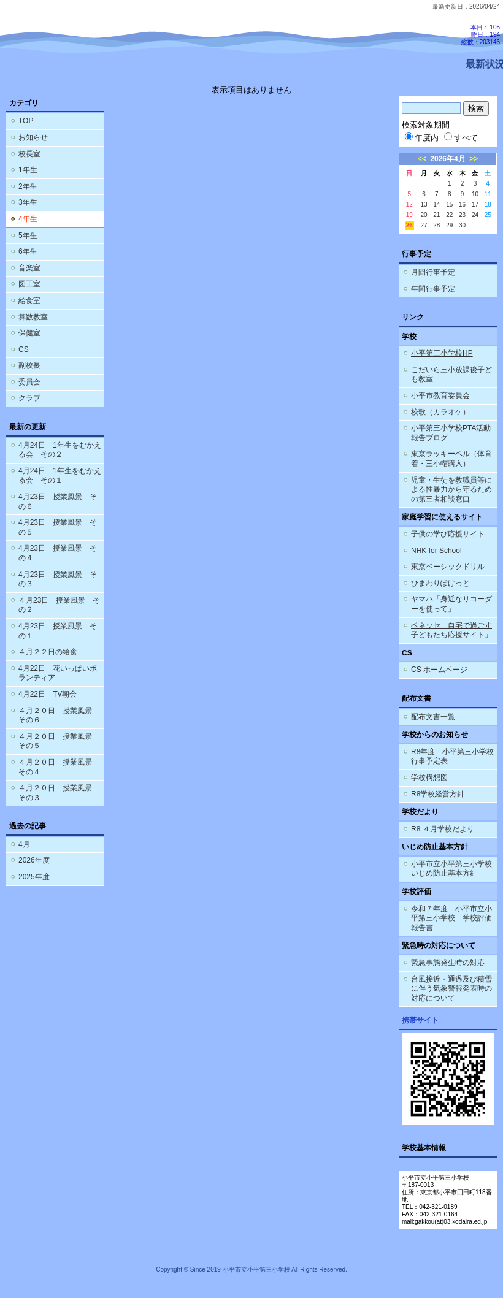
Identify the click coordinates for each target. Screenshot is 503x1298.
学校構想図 (429, 777)
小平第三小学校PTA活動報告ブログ (451, 433)
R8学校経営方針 (437, 794)
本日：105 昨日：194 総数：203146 (480, 34)
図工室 (29, 284)
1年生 (27, 170)
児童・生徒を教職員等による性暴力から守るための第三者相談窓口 (451, 489)
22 (449, 215)
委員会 (29, 382)
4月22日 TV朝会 (47, 694)
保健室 (29, 333)
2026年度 (34, 860)
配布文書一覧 (433, 716)
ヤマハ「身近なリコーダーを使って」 (451, 604)
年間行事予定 (433, 288)
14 (436, 204)
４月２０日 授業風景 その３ (58, 793)
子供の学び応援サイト (448, 534)
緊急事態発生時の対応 (448, 962)
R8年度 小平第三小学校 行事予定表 (454, 756)
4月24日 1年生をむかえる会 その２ (59, 450)
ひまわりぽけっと (440, 583)
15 (449, 204)
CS (23, 349)
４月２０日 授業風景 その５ (58, 741)
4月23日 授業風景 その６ (57, 501)
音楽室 (29, 268)
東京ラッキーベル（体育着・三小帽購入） (451, 458)
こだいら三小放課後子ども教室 (451, 374)
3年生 (27, 202)
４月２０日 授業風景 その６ (58, 715)
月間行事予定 (433, 272)
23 (462, 215)
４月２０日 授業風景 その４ (58, 767)
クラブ (29, 398)
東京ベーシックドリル (448, 566)
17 (475, 204)
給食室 (29, 300)
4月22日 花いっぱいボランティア (57, 673)
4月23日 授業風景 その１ (57, 631)
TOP (25, 120)
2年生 (27, 186)
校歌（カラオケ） (440, 412)
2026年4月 (447, 159)
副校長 (29, 365)
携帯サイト (420, 1020)
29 (449, 225)
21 (436, 215)
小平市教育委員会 (440, 395)
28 (436, 225)
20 (423, 215)
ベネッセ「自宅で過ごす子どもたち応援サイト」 (451, 630)
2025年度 (34, 876)
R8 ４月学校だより (442, 829)
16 (462, 204)
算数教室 (33, 317)
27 (423, 225)
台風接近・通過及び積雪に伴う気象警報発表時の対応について (451, 988)
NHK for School (436, 550)
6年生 (27, 251)
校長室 (29, 154)
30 (462, 225)
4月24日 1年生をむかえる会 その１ (59, 476)
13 (423, 204)
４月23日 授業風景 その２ (59, 605)
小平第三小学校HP (442, 353)
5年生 (27, 235)
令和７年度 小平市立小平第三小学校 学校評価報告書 (451, 918)
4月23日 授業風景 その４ (57, 553)
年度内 (422, 137)
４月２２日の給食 (47, 651)
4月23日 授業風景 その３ (57, 579)
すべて (461, 137)
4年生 (27, 219)
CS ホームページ (439, 669)
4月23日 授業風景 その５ (57, 527)
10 (475, 194)
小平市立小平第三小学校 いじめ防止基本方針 (451, 869)
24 (475, 215)
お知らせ (33, 137)
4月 (24, 844)
